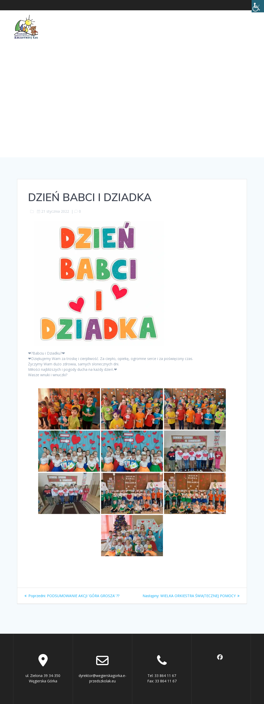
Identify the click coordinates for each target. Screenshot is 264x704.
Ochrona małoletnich (194, 20)
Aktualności (60, 20)
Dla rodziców (143, 20)
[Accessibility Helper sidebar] (258, 6)
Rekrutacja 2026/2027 (136, 32)
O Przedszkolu (101, 20)
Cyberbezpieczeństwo (70, 32)
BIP (103, 32)
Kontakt (234, 20)
